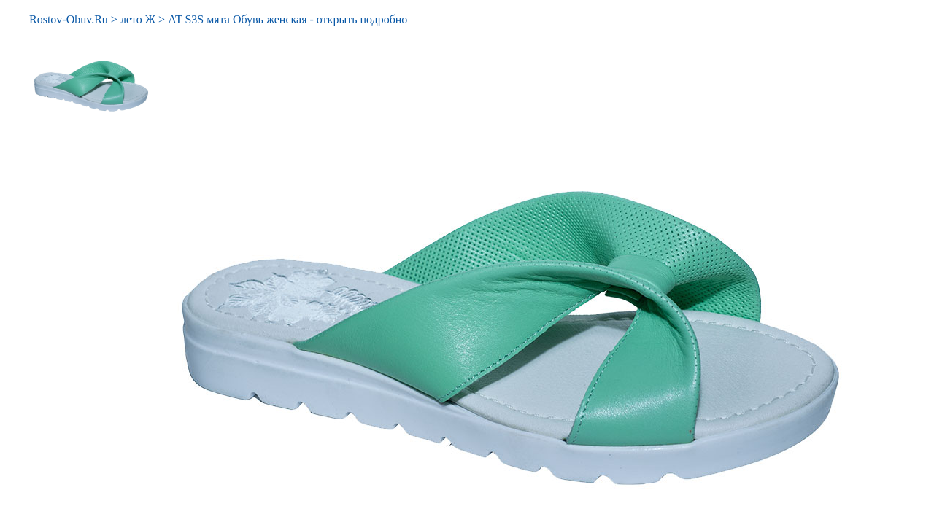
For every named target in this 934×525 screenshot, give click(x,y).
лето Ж (137, 19)
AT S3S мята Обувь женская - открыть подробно (287, 19)
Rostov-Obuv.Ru (68, 19)
